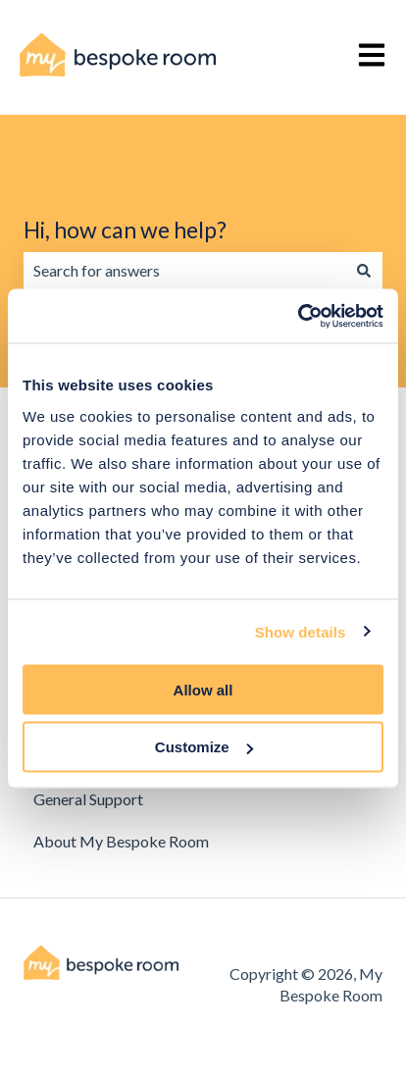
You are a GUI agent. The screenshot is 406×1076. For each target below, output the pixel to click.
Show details (300, 632)
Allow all (203, 689)
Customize (204, 747)
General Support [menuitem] (88, 799)
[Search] (363, 270)
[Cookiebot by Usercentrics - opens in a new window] (297, 316)
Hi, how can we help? (125, 229)
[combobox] (184, 270)
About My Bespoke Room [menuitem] (121, 841)
